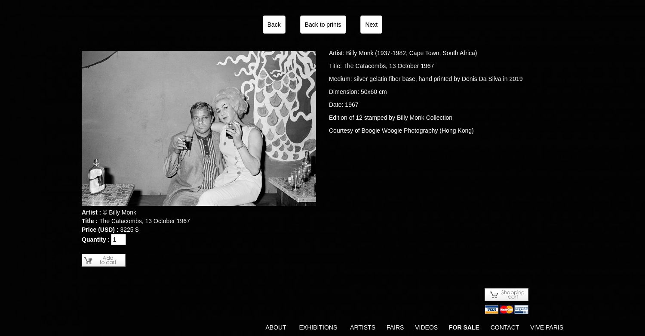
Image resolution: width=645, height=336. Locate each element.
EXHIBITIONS (318, 327)
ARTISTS (362, 327)
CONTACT (505, 327)
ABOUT (275, 327)
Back (274, 24)
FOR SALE (464, 327)
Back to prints (323, 24)
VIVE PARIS (546, 327)
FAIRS (395, 327)
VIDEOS (426, 327)
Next (371, 24)
